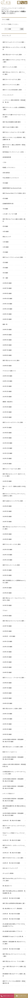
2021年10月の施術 (7, 443)
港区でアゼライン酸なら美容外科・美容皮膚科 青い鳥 (14, 146)
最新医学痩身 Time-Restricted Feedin (13, 188)
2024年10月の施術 (7, 703)
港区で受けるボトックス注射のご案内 (13, 746)
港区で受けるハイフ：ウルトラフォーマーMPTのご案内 (14, 599)
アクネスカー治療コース (9, 370)
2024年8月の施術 (7, 693)
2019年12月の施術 (7, 309)
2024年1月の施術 (7, 651)
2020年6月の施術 (7, 345)
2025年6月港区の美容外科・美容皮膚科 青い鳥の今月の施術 (14, 780)
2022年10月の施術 (7, 549)
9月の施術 (5, 226)
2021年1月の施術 (7, 386)
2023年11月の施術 (7, 641)
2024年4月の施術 (7, 667)
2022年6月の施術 (7, 516)
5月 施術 (5, 278)
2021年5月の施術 (7, 412)
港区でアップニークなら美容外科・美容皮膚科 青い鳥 (14, 982)
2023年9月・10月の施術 (9, 636)
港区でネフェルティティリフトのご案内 (13, 42)
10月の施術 (6, 231)
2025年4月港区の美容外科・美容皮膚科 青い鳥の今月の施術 (14, 740)
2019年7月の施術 (7, 288)
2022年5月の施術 (7, 511)
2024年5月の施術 (7, 672)
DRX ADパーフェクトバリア (10, 868)
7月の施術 (5, 208)
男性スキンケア (7, 236)
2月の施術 (5, 262)
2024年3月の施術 (7, 662)
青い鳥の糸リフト (7, 885)
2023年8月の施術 (7, 631)
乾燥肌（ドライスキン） (9, 167)
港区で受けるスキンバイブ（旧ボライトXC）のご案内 (14, 475)
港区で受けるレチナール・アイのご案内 (13, 961)
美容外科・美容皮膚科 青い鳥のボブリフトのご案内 (14, 942)
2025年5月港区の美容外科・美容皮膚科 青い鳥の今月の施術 (14, 758)
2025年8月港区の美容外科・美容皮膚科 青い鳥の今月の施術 (14, 799)
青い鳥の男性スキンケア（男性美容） (13, 908)
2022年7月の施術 (7, 521)
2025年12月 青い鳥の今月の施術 (12, 852)
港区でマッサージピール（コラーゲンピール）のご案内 (14, 826)
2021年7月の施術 (7, 427)
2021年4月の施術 (7, 407)
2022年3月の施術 (7, 481)
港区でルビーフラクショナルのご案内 (13, 257)
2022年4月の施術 (7, 506)
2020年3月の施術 (7, 329)
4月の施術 (5, 272)
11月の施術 (6, 241)
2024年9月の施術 (7, 698)
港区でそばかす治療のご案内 (10, 127)
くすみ (4, 162)
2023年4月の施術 (7, 593)
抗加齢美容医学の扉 (8, 203)
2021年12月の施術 (7, 453)
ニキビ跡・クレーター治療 (10, 214)
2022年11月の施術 (7, 554)
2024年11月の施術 (7, 713)
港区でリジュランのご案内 (10, 67)
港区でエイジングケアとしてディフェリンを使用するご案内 (14, 494)
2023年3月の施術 (7, 587)
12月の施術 (6, 247)
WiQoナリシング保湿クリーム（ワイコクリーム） (14, 834)
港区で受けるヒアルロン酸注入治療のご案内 (14, 220)
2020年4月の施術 (7, 334)
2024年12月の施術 (7, 718)
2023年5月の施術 (7, 605)
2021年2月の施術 (7, 391)
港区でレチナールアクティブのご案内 (13, 422)
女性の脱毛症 (6, 172)
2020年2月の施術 (7, 319)
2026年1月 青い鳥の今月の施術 (11, 863)
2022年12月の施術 (7, 559)
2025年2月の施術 (7, 729)
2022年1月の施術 (7, 458)
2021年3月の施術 (7, 396)
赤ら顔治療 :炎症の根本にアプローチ (12, 931)
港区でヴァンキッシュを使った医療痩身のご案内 (14, 108)
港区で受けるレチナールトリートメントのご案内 (14, 955)
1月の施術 (5, 252)
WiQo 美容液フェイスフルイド (11, 177)
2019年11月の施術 (7, 303)
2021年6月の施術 (7, 417)
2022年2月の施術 (7, 463)
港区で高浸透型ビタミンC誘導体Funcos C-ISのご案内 (14, 581)
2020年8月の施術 (7, 355)
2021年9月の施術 (7, 437)
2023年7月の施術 (7, 626)
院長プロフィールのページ (10, 752)
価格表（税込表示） (8, 401)
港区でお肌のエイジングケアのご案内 (13, 501)
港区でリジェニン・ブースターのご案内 (13, 677)
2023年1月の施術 (7, 570)
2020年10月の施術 (7, 376)
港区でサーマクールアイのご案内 (12, 79)
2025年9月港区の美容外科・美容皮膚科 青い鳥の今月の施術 (14, 814)
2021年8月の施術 (7, 432)
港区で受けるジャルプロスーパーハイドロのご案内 (14, 528)
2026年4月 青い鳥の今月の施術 (11, 919)
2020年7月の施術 (7, 350)
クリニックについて (8, 95)
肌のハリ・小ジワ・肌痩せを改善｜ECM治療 (14, 487)
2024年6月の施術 (7, 682)
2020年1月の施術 (7, 314)
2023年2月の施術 (7, 575)
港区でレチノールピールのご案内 (12, 468)
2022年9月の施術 (7, 539)
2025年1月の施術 (7, 724)
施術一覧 (5, 324)
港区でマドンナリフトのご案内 (11, 84)
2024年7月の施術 (7, 687)
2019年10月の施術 (7, 298)
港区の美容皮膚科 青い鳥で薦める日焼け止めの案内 (14, 807)
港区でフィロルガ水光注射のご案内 (12, 89)
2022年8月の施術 (7, 534)
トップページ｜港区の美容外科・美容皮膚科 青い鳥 (14, 101)
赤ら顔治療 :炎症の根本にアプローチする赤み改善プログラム (14, 925)
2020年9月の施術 (7, 365)
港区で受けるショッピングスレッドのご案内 (14, 48)
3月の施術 (5, 267)
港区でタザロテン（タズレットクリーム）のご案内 (14, 846)
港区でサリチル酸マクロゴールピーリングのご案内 (14, 115)
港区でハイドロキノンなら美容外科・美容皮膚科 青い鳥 (14, 138)
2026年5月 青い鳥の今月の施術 (11, 949)
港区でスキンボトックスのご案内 (12, 544)
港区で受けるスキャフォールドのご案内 (13, 620)
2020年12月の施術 (7, 381)
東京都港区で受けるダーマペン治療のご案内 (14, 975)
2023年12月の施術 (7, 646)
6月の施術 (5, 198)
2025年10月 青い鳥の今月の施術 (12, 820)
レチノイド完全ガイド (9, 793)
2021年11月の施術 (7, 448)
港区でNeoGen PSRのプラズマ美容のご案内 (14, 193)
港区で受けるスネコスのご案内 (11, 360)
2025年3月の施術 (7, 734)
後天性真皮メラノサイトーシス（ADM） (13, 152)
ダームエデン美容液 (8, 873)
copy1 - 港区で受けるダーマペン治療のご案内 (14, 967)
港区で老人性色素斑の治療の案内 (12, 122)
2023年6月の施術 (7, 615)
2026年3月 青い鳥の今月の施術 (11, 913)
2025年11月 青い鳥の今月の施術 (11, 840)
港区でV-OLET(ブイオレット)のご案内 (13, 857)
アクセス (5, 610)
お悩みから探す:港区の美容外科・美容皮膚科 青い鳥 (14, 765)
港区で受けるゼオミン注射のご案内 (12, 708)
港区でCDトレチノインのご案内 (11, 565)
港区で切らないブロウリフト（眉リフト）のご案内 (14, 73)
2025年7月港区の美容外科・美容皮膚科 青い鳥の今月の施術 (14, 787)
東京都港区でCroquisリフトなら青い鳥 (13, 936)
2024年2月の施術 (7, 657)
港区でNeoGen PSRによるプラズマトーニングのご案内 (14, 879)
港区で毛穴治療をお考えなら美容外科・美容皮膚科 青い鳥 (14, 892)
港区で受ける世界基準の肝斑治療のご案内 (14, 903)
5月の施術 (5, 183)
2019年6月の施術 (7, 283)
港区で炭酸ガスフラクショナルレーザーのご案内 (14, 61)
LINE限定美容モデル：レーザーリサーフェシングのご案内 (14, 772)
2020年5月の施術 (7, 339)
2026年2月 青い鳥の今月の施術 (11, 898)
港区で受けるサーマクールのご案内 (12, 54)
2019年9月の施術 (7, 293)
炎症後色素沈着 (7, 157)
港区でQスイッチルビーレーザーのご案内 (14, 132)
